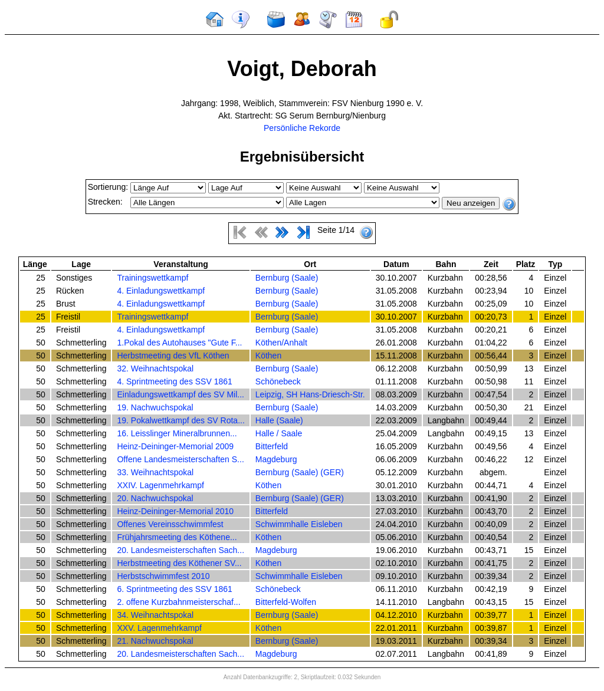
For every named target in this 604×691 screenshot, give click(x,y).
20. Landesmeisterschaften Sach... (180, 550)
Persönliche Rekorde (302, 128)
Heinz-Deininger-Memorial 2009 (175, 446)
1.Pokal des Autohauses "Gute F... (179, 342)
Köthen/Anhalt (281, 342)
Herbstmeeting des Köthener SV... (179, 563)
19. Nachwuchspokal (155, 407)
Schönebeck (278, 381)
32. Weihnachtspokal (155, 368)
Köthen (268, 355)
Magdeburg (276, 459)
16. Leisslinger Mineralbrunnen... (177, 433)
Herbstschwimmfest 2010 (163, 576)
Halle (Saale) (279, 420)
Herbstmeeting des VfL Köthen (173, 355)
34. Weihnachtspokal (155, 615)
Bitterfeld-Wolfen (285, 602)
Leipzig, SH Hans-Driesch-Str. (310, 394)
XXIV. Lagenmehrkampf (160, 485)
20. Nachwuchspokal (155, 498)
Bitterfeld (271, 446)
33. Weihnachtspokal (155, 472)
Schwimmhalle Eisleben (299, 524)
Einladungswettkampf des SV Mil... (180, 394)
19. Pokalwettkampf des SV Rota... (180, 420)
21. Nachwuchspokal (155, 641)
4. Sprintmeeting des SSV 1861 (174, 381)
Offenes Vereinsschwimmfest (170, 524)
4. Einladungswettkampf (161, 290)
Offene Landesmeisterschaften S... (180, 459)
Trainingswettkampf (152, 277)
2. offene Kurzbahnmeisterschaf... (178, 602)
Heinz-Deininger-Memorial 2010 (175, 511)
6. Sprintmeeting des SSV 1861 (174, 589)
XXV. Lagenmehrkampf (159, 628)
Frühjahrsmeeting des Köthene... (177, 537)
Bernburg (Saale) (287, 277)
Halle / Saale (278, 433)
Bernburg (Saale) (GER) (299, 472)
